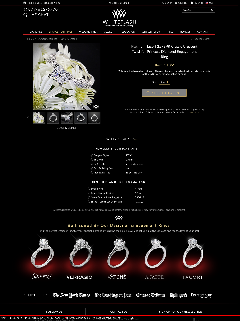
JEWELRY (109, 31)
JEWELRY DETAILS (66, 128)
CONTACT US (118, 311)
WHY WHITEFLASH (152, 31)
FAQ (171, 31)
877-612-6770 (43, 9)
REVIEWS (185, 31)
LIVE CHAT (38, 14)
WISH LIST (183, 3)
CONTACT (202, 31)
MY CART (198, 3)
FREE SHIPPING (44, 3)
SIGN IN (168, 3)
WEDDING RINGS (88, 31)
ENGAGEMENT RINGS (60, 31)
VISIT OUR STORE (121, 3)
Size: (154, 81)
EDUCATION (128, 31)
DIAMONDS (36, 31)
